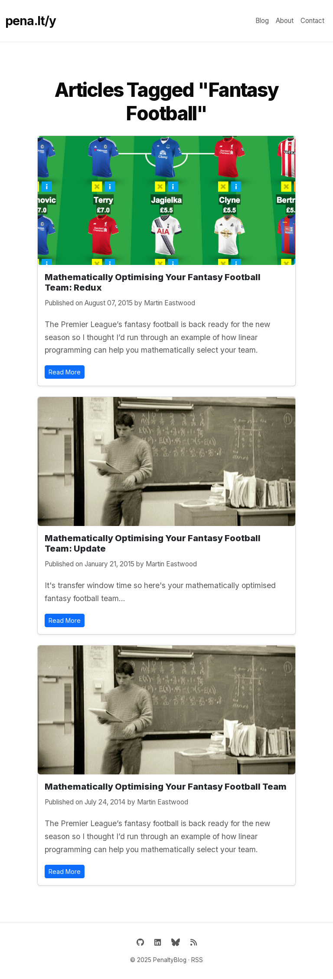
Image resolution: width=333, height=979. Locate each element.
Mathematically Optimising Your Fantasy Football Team (166, 786)
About (285, 21)
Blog (262, 21)
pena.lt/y (30, 20)
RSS (197, 959)
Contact (312, 21)
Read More (65, 372)
